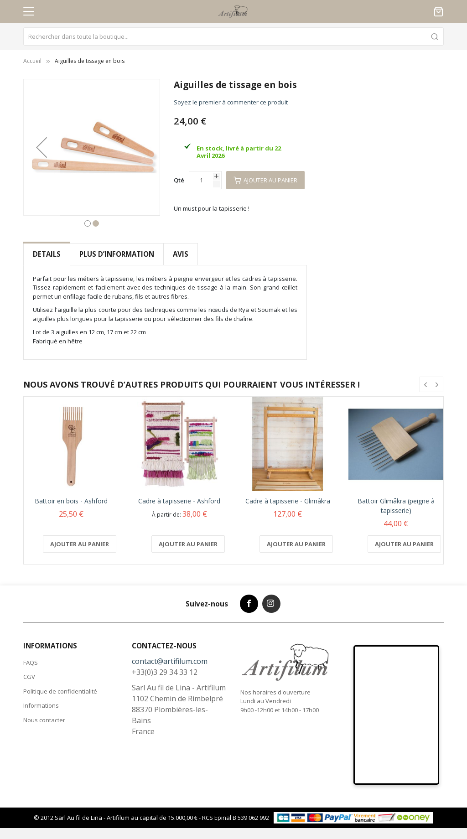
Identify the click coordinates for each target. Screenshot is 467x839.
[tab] (46, 254)
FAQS (30, 662)
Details (47, 254)
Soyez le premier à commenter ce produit (231, 102)
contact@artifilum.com (170, 661)
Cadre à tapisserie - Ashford (179, 500)
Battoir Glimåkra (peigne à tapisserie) (396, 505)
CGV (29, 677)
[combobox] (233, 36)
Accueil (32, 61)
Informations (41, 705)
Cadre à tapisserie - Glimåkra (287, 500)
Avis (180, 254)
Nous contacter (44, 720)
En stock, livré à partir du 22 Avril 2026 (239, 152)
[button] (41, 147)
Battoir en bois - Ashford (71, 500)
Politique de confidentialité (60, 691)
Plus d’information (116, 254)
